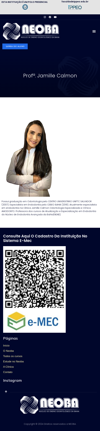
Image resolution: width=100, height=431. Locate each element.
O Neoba (8, 350)
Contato (8, 372)
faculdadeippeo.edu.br (75, 1)
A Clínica (8, 366)
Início (6, 345)
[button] (94, 31)
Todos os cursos (12, 356)
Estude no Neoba (13, 361)
